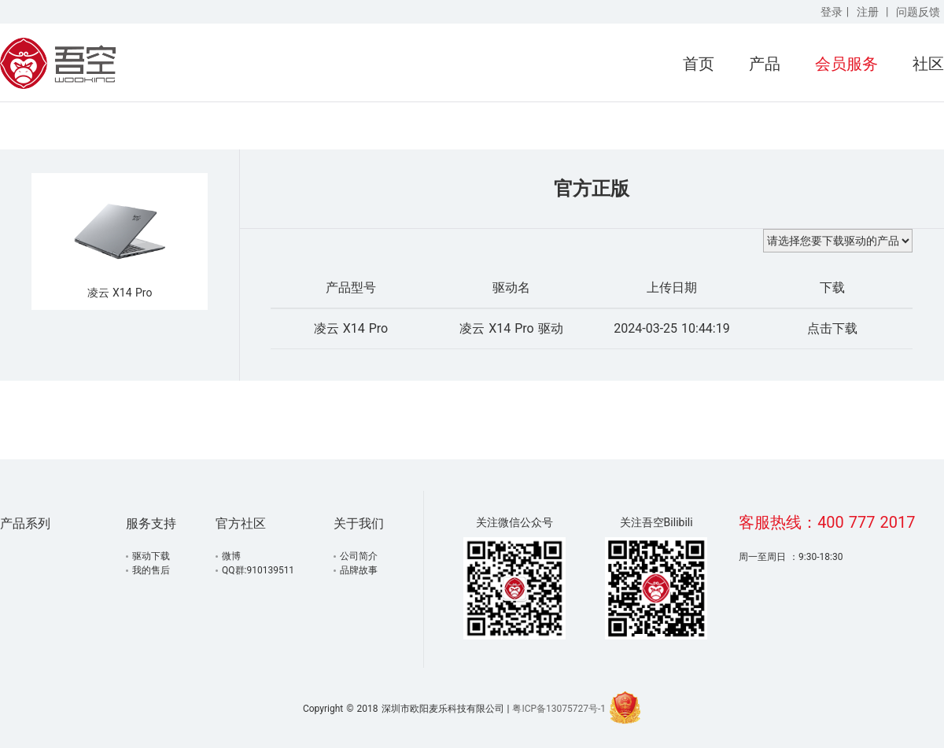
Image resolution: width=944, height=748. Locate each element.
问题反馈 (918, 12)
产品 (764, 63)
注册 (868, 12)
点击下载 (832, 328)
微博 (231, 556)
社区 (928, 63)
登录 (831, 12)
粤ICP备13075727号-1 (559, 708)
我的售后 (151, 570)
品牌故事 (359, 570)
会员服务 (846, 63)
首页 (698, 63)
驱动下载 (151, 556)
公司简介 (359, 556)
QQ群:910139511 (258, 570)
